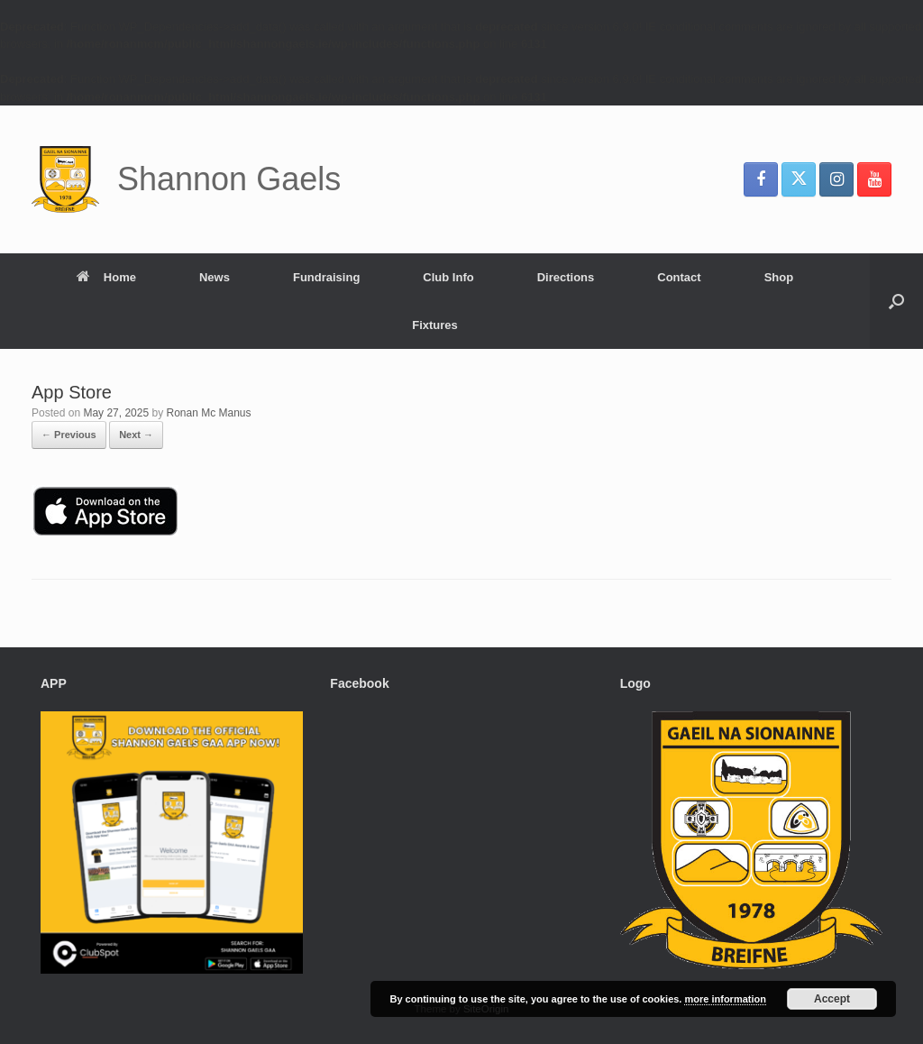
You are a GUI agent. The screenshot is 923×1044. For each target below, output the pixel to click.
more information (724, 999)
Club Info (448, 277)
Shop (779, 277)
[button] (896, 301)
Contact (678, 277)
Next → (136, 434)
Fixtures (435, 325)
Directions (566, 277)
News (214, 277)
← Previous (68, 434)
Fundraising (326, 277)
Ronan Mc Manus (208, 413)
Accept (832, 999)
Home (106, 277)
